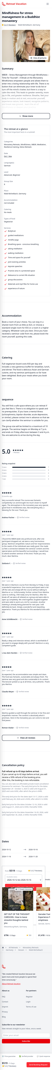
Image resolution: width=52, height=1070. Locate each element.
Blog (4, 1017)
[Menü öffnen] (47, 3)
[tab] (13, 909)
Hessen (21, 950)
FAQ (3, 996)
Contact (5, 1001)
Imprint (5, 1007)
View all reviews (26, 737)
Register (29, 996)
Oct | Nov (8, 156)
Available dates (12, 877)
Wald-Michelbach (36, 950)
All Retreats (13, 947)
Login (28, 1001)
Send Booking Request (38, 1064)
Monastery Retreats (31, 947)
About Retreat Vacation (11, 984)
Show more (26, 116)
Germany (9, 950)
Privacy (5, 1012)
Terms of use (31, 1007)
